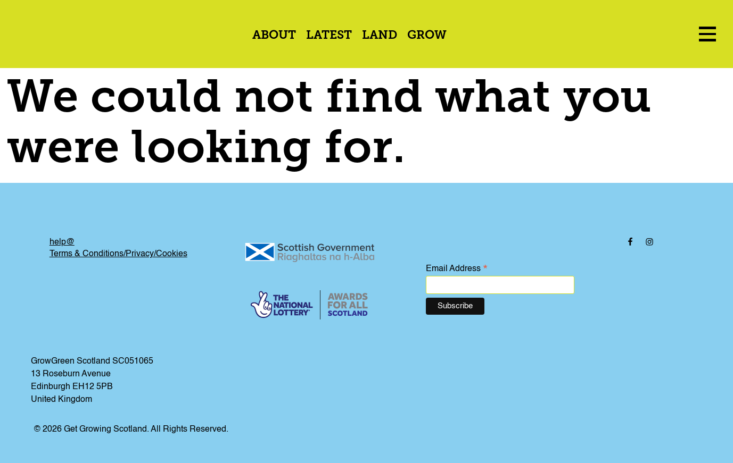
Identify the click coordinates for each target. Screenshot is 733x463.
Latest (329, 36)
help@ (62, 242)
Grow (427, 36)
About (274, 36)
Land (379, 36)
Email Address (457, 269)
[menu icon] (707, 33)
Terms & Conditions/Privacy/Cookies (118, 254)
